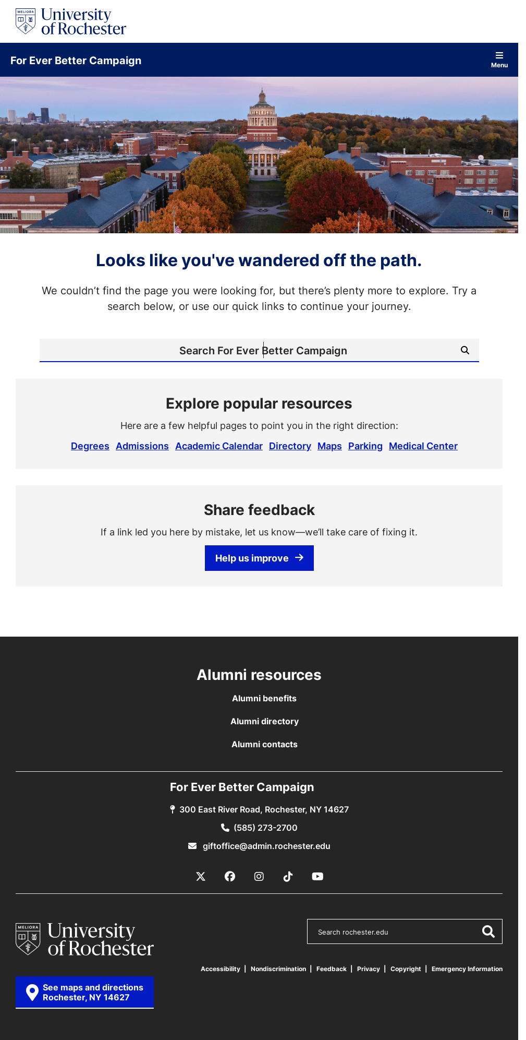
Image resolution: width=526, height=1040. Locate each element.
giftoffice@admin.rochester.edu (266, 846)
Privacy (368, 968)
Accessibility (220, 968)
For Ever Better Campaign (75, 60)
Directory (290, 445)
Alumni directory (264, 721)
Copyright (405, 968)
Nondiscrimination (278, 968)
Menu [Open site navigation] (499, 59)
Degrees (90, 445)
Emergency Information (467, 968)
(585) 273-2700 (266, 827)
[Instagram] (259, 876)
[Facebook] (229, 876)
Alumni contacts (264, 744)
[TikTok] (288, 876)
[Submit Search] (465, 350)
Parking (365, 445)
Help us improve (259, 558)
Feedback (331, 968)
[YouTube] (317, 876)
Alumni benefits (264, 698)
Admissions (142, 445)
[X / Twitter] (200, 876)
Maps (329, 445)
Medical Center (423, 445)
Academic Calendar (219, 445)
